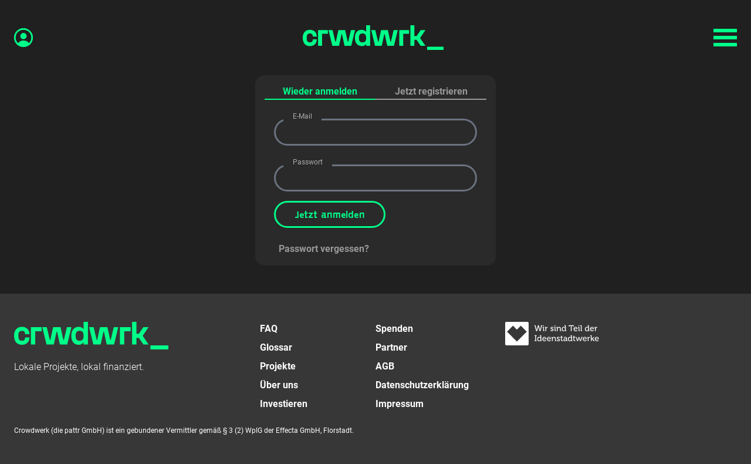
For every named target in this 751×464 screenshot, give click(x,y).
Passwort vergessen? (324, 248)
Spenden (394, 328)
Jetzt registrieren (431, 91)
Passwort (308, 162)
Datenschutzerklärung (422, 385)
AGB (385, 366)
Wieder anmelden (320, 91)
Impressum (400, 403)
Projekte (278, 366)
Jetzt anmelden (330, 214)
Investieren (283, 403)
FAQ (269, 328)
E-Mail (302, 116)
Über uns (279, 385)
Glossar (276, 347)
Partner (391, 347)
